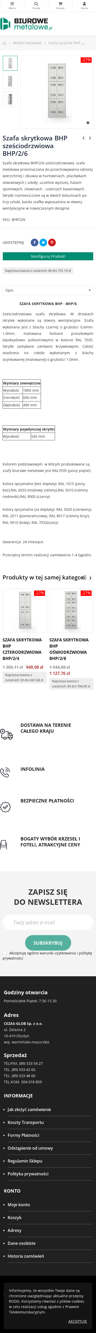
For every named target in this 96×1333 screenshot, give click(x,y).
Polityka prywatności (28, 1174)
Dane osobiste (22, 1243)
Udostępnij (34, 242)
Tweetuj (43, 242)
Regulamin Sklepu (25, 1161)
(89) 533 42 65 (23, 1069)
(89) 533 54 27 (31, 1063)
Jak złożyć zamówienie (29, 1109)
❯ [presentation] (90, 578)
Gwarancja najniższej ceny (45, 851)
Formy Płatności (23, 1135)
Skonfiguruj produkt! (48, 256)
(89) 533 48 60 (23, 1075)
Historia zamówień (26, 1256)
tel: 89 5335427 (34, 775)
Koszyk (15, 1217)
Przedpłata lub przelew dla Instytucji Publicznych (46, 810)
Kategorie (12, 4)
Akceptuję (77, 1321)
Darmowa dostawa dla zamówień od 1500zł (52, 740)
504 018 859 (31, 1081)
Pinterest (52, 242)
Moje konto (19, 1204)
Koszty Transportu (26, 1122)
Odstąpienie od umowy (30, 1148)
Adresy (15, 1230)
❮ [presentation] (83, 578)
